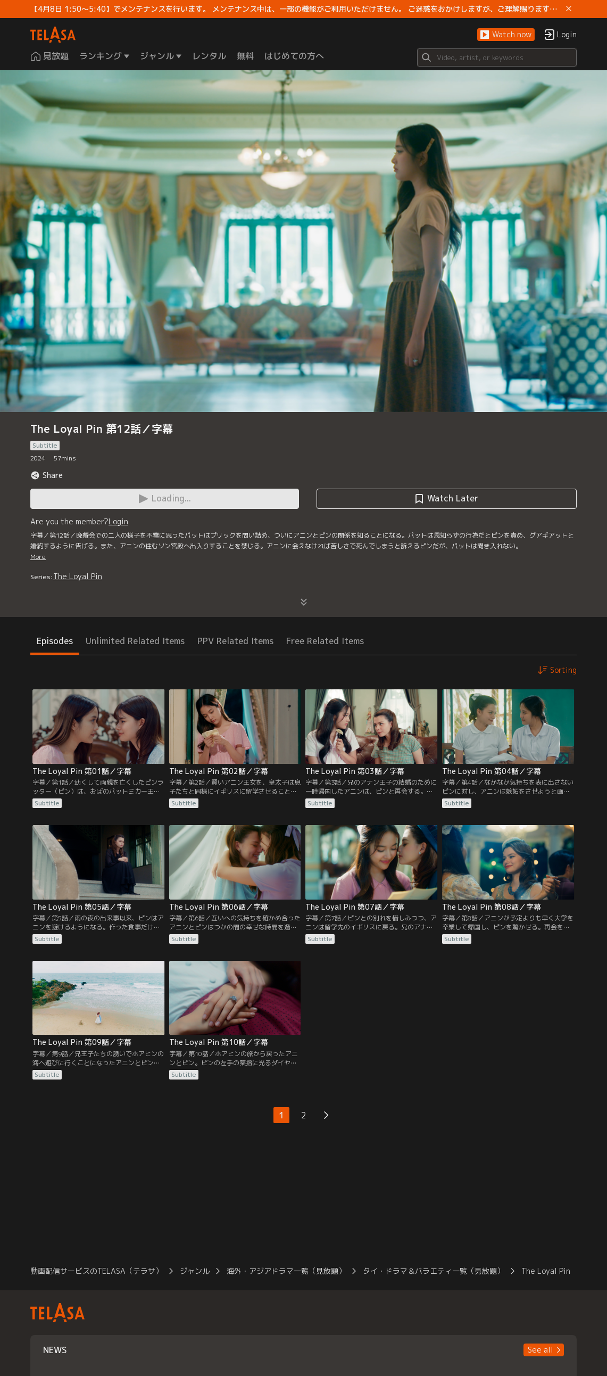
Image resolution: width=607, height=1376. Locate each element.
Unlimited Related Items (135, 641)
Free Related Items (325, 641)
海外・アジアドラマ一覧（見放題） (286, 1271)
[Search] (497, 57)
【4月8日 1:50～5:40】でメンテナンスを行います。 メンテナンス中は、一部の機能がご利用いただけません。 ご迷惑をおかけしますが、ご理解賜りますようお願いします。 (296, 9)
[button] (506, 35)
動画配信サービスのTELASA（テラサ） (96, 1271)
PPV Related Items (235, 641)
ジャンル (195, 1271)
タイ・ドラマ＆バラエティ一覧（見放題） (433, 1271)
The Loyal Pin (77, 576)
